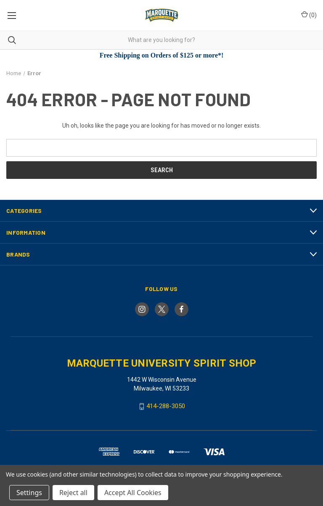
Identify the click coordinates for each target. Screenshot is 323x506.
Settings (29, 492)
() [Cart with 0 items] (309, 14)
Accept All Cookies (133, 492)
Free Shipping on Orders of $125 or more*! (162, 55)
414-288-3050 (165, 406)
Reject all (73, 492)
